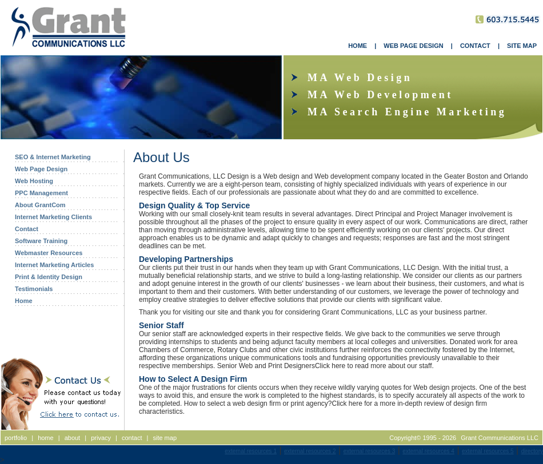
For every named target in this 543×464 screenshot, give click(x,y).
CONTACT (475, 45)
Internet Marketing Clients (53, 216)
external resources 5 (488, 451)
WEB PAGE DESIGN (413, 45)
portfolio (16, 437)
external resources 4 (428, 451)
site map (165, 437)
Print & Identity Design (48, 276)
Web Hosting (34, 180)
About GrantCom (40, 204)
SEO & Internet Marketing (53, 157)
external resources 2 (310, 451)
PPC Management (41, 192)
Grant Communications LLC (499, 437)
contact (132, 437)
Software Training (41, 240)
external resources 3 (370, 451)
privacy (101, 437)
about (73, 437)
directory (532, 451)
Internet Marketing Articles (54, 264)
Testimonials (34, 288)
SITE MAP (522, 45)
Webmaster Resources (48, 252)
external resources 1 (251, 451)
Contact (26, 228)
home (46, 437)
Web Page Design (41, 169)
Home (24, 300)
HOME (357, 45)
